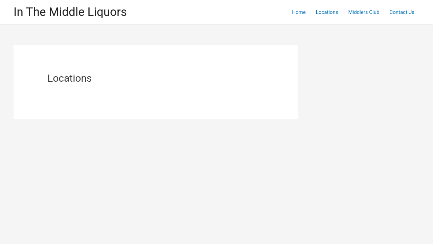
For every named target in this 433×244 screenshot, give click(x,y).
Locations (327, 12)
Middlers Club (363, 12)
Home (298, 12)
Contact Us (401, 12)
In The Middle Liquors (70, 12)
